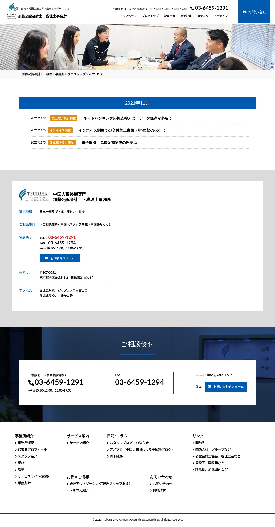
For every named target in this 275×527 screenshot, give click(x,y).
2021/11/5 (38, 130)
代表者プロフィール (32, 449)
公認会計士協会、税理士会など (218, 456)
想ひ (21, 463)
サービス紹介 (79, 443)
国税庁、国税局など (209, 463)
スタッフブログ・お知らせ (129, 443)
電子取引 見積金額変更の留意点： (111, 142)
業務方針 (24, 483)
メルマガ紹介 (79, 490)
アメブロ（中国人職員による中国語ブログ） (142, 449)
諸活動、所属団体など (211, 469)
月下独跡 (116, 456)
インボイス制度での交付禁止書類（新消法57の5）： (122, 130)
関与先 (200, 443)
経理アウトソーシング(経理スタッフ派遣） (101, 483)
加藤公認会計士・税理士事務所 (42, 12)
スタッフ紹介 (27, 456)
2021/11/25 (39, 118)
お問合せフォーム (63, 258)
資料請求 (159, 490)
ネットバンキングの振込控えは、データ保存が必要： (127, 118)
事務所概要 (26, 443)
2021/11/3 (38, 142)
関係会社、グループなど (213, 449)
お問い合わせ (162, 483)
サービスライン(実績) (33, 476)
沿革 (21, 469)
